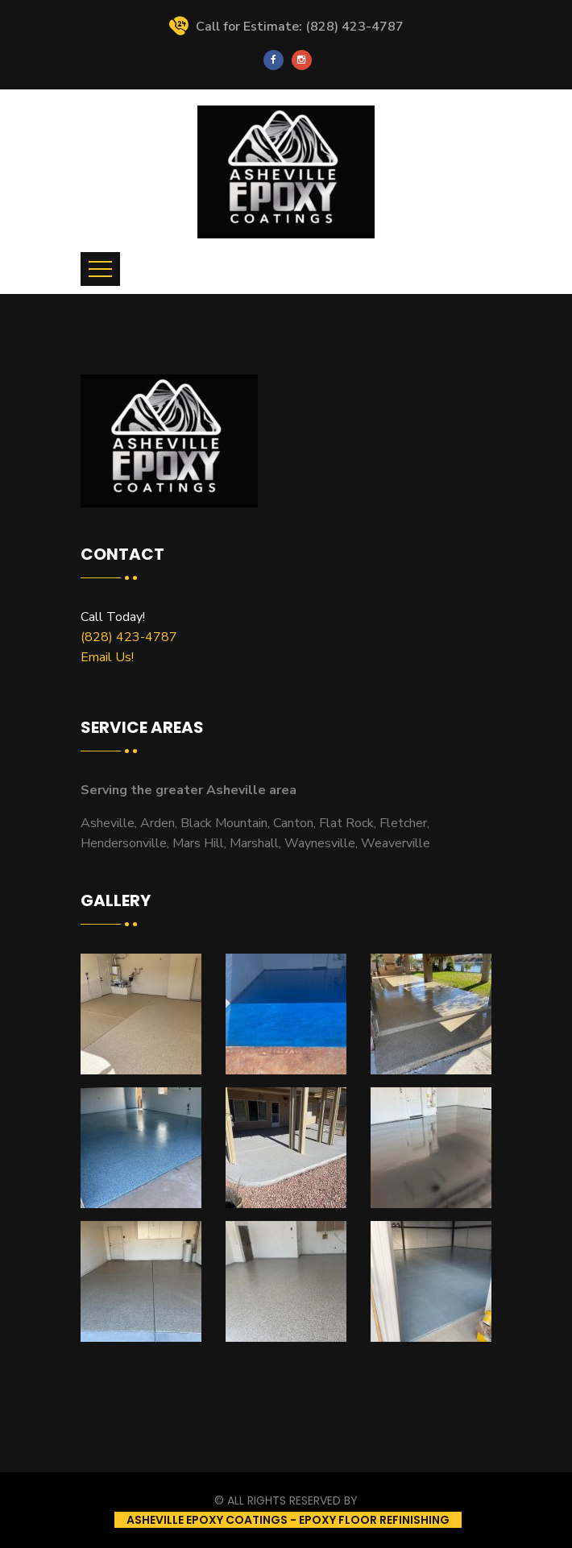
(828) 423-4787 (129, 637)
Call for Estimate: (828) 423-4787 (286, 26)
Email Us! (107, 657)
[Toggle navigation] (100, 269)
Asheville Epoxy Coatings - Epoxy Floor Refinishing (288, 1520)
